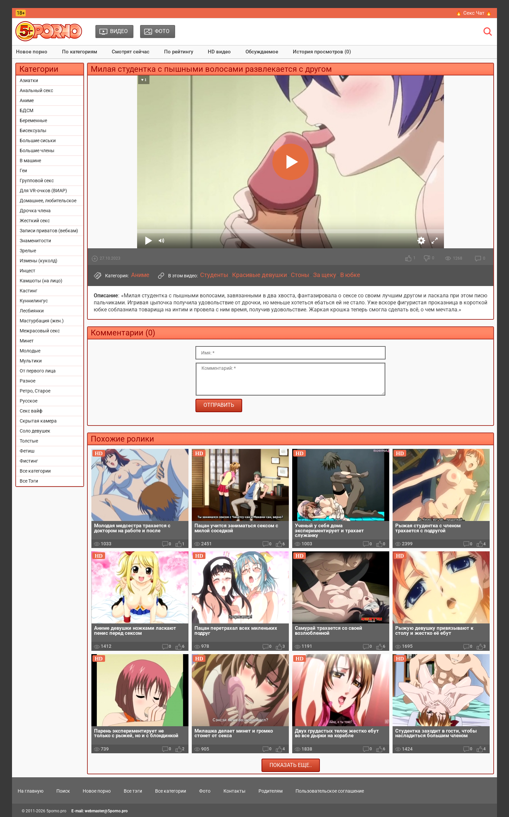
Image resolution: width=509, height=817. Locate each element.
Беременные (33, 120)
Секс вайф (31, 411)
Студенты (214, 275)
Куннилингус (34, 300)
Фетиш (27, 451)
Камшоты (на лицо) (41, 280)
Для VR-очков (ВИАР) (43, 190)
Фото (204, 791)
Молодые (30, 350)
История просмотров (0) (322, 52)
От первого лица (38, 370)
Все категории (35, 471)
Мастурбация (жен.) (42, 320)
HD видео (219, 52)
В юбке (350, 275)
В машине (30, 160)
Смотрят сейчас (130, 52)
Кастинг (28, 290)
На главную (30, 791)
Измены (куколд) (38, 260)
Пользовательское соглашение (330, 791)
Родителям (271, 791)
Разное (27, 380)
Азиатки (29, 80)
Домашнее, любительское (48, 200)
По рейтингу (178, 52)
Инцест (27, 270)
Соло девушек (35, 431)
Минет (27, 340)
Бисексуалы (33, 130)
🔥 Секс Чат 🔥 (474, 13)
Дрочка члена (35, 210)
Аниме (27, 100)
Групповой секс (37, 180)
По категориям (79, 52)
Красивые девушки (259, 275)
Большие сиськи (38, 140)
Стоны (300, 275)
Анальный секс (36, 90)
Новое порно (31, 52)
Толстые (29, 441)
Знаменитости (35, 240)
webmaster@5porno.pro (106, 811)
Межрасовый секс (40, 330)
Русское (28, 400)
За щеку (324, 275)
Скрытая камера (38, 421)
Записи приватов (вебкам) (49, 230)
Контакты (234, 791)
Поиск (63, 791)
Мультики (31, 360)
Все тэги (133, 791)
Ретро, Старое (35, 390)
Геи (23, 170)
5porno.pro (56, 811)
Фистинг (29, 461)
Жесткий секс (35, 220)
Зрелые (28, 250)
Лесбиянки (32, 310)
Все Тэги (29, 481)
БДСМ (26, 110)
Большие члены (37, 150)
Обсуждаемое (261, 52)
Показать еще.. (291, 765)
